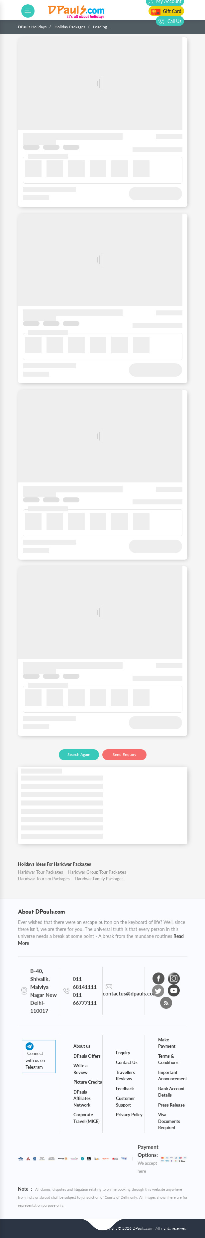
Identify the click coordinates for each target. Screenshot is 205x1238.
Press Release (171, 1105)
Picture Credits (87, 1082)
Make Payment (166, 1043)
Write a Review (80, 1069)
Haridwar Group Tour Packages (97, 872)
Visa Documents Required (169, 1121)
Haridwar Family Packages (99, 878)
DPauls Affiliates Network (82, 1098)
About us (81, 1046)
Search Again (78, 754)
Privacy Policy (129, 1114)
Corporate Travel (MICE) (86, 1118)
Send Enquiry (124, 754)
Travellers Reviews (125, 1076)
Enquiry (123, 1052)
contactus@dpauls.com (130, 993)
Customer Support (125, 1102)
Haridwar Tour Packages (40, 872)
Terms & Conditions (168, 1059)
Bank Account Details (171, 1092)
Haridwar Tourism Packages (44, 878)
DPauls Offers (87, 1056)
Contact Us (127, 1062)
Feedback (125, 1088)
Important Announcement (172, 1076)
